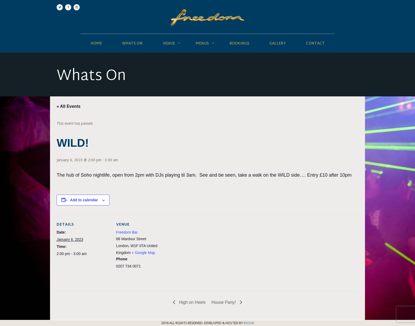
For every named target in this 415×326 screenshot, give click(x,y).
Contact (315, 43)
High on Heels (192, 302)
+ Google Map (143, 253)
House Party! (224, 302)
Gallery (277, 43)
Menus (202, 43)
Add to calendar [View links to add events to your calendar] (84, 200)
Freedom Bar (127, 232)
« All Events (68, 106)
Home (96, 43)
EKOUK (249, 323)
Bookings (239, 43)
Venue (169, 43)
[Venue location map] (203, 251)
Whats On (132, 43)
